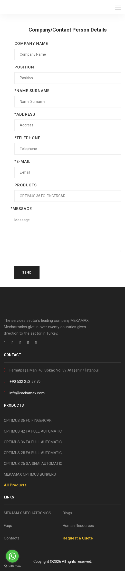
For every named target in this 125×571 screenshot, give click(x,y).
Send (27, 272)
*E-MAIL (22, 161)
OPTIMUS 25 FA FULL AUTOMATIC (33, 452)
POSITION (24, 67)
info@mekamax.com (24, 392)
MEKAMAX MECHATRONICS (27, 513)
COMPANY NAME (31, 43)
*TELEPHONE (27, 138)
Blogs (67, 513)
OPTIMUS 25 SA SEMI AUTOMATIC (33, 463)
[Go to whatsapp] (12, 556)
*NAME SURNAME (32, 90)
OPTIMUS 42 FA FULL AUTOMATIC (33, 431)
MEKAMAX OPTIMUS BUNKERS (30, 474)
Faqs (8, 525)
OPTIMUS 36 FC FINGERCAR (28, 420)
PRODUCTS (25, 185)
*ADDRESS (24, 114)
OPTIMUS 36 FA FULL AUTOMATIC (33, 442)
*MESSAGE (21, 208)
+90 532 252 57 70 (22, 381)
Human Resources (78, 525)
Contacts (12, 538)
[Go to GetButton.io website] (12, 565)
